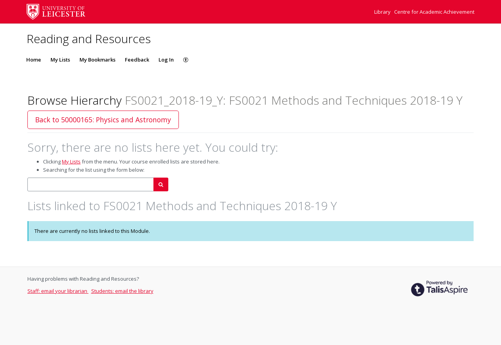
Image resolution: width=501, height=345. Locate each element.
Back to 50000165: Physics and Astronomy (103, 119)
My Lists (60, 59)
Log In (166, 59)
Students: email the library (122, 290)
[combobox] (90, 184)
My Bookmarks (97, 59)
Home (33, 59)
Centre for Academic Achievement (434, 11)
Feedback (137, 59)
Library (383, 11)
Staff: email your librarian (57, 290)
